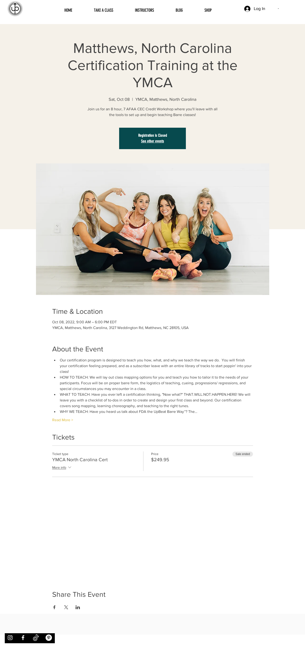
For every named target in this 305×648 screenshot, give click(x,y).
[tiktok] (36, 637)
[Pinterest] (49, 637)
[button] (278, 8)
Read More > (62, 420)
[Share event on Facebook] (54, 607)
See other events (152, 141)
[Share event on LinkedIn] (78, 607)
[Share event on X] (66, 607)
